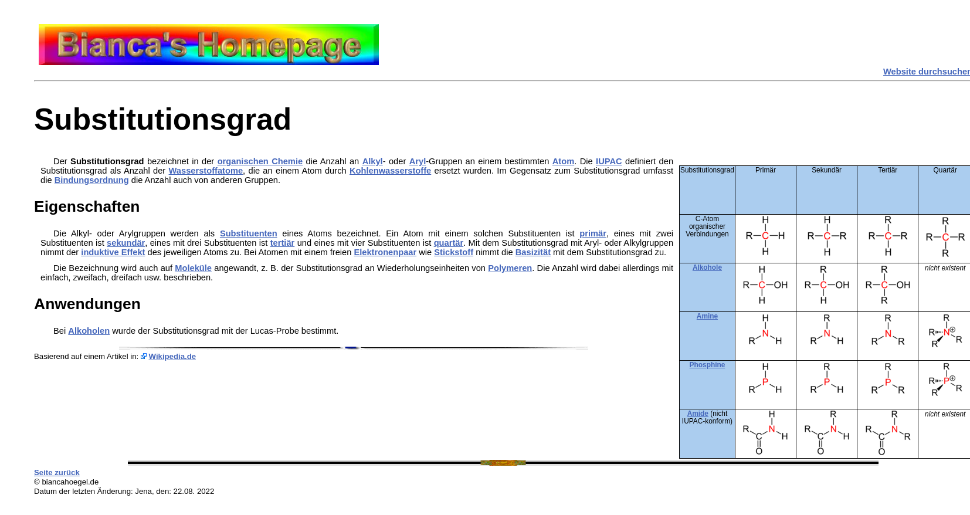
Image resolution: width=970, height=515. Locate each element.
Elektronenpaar (385, 252)
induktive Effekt (113, 252)
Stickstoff (453, 252)
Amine (707, 316)
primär (592, 233)
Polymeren (510, 268)
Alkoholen (89, 331)
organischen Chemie (260, 161)
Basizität (533, 252)
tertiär (282, 243)
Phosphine (707, 365)
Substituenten (248, 233)
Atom (563, 161)
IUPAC (609, 161)
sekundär (126, 243)
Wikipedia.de (172, 356)
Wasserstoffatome (206, 170)
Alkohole (707, 267)
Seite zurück (57, 472)
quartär (449, 243)
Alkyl (372, 161)
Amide (697, 413)
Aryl (417, 161)
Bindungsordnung (92, 180)
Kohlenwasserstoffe (390, 170)
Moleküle (193, 268)
